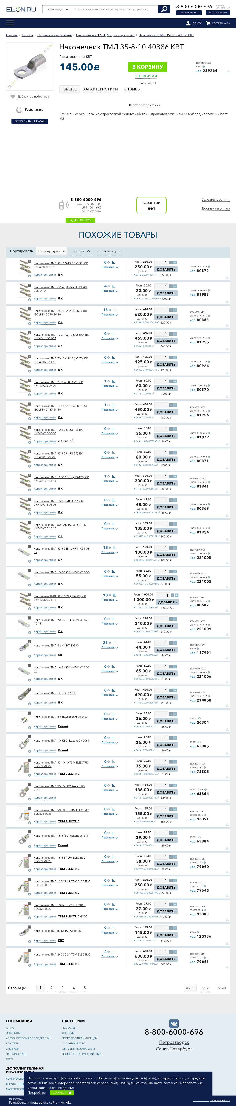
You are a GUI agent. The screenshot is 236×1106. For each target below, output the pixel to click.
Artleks (66, 1102)
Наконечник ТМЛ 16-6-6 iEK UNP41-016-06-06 (62, 669)
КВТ (89, 57)
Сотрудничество (74, 1043)
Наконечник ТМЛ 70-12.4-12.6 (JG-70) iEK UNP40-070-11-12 (61, 360)
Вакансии (13, 1048)
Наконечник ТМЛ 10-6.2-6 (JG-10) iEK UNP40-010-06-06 (58, 431)
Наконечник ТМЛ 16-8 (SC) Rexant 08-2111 (62, 835)
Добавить (166, 269)
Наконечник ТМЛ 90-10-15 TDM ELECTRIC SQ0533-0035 (61, 811)
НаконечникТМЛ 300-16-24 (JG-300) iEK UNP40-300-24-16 (60, 598)
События (68, 1032)
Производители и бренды (79, 1038)
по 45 (206, 988)
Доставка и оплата (216, 208)
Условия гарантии (216, 199)
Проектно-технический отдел (82, 1053)
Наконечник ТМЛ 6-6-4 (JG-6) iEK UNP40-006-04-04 (60, 289)
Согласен (62, 1092)
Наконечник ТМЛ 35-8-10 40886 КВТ (166, 35)
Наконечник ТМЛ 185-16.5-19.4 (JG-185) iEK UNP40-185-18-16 (60, 407)
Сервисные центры (18, 1083)
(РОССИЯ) (74, 916)
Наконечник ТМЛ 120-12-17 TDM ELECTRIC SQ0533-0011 (62, 883)
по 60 (221, 988)
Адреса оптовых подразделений (28, 1038)
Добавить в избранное (33, 96)
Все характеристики (144, 105)
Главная (12, 35)
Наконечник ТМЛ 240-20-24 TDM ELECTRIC (62, 954)
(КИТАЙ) (66, 441)
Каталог (27, 35)
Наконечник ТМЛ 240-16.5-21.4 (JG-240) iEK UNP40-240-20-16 (60, 312)
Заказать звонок (189, 12)
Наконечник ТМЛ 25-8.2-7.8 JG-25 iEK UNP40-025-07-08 (58, 384)
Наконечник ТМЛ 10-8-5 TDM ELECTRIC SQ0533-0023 (60, 907)
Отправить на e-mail (29, 121)
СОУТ (9, 1059)
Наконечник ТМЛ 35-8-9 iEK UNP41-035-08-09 (62, 550)
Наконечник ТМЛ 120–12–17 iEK (55, 693)
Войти (197, 23)
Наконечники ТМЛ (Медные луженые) (105, 35)
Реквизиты (13, 1032)
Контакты (12, 1043)
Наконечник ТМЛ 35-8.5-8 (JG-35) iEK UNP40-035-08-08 (58, 455)
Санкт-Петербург (174, 1049)
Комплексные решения (22, 1078)
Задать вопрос (80, 220)
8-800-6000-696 (194, 6)
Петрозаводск (174, 1042)
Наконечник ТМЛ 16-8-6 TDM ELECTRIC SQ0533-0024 (60, 859)
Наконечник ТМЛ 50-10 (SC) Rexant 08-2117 (59, 788)
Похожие (107, 267)
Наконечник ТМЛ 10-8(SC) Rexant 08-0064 (61, 740)
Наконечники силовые (54, 35)
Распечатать (34, 109)
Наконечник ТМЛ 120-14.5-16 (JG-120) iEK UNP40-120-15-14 (61, 479)
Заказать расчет (218, 12)
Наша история (16, 1053)
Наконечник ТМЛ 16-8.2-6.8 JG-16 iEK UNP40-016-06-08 (58, 502)
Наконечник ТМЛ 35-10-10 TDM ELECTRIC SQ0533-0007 (61, 764)
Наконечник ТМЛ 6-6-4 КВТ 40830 (56, 645)
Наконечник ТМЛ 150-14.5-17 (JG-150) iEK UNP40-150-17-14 (61, 336)
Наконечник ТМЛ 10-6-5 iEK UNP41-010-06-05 (62, 574)
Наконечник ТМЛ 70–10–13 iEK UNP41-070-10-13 (62, 621)
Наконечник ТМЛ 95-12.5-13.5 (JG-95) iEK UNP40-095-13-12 (61, 265)
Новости (68, 1027)
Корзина (218, 23)
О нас (10, 1027)
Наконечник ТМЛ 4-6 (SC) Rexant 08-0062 (61, 717)
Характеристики (45, 274)
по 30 (190, 988)
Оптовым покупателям (78, 1048)
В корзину (147, 67)
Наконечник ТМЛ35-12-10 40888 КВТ (58, 931)
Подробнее (37, 1092)
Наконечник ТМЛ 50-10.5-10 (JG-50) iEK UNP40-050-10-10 (60, 526)
